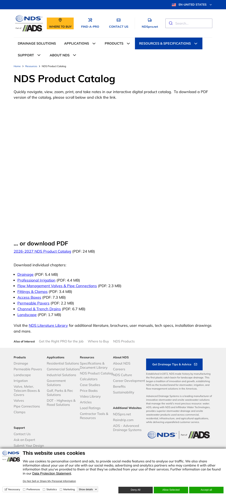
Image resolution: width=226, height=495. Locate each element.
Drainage (25, 274)
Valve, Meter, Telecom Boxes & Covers (27, 390)
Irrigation (21, 381)
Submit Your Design (29, 445)
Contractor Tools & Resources (94, 416)
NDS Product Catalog (96, 373)
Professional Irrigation (36, 280)
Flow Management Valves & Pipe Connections (57, 285)
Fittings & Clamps (32, 291)
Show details (86, 489)
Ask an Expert (24, 440)
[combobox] (188, 23)
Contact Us (22, 434)
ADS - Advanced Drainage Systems (127, 428)
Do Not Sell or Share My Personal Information (49, 481)
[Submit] (170, 23)
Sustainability (123, 392)
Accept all (206, 489)
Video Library (90, 396)
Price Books (89, 390)
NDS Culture (122, 375)
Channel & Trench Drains (39, 309)
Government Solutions (56, 383)
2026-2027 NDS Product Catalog (42, 251)
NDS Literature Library (48, 325)
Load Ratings (90, 408)
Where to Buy (98, 341)
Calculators (88, 379)
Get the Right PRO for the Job (61, 341)
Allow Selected (170, 489)
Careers (119, 369)
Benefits (119, 386)
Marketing (69, 489)
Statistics (51, 489)
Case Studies (90, 385)
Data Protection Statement (51, 473)
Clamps (19, 412)
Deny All (135, 489)
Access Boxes (29, 297)
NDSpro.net (122, 414)
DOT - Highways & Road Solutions (61, 402)
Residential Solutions (63, 363)
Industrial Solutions (61, 375)
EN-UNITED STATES (192, 5)
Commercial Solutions (63, 369)
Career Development (129, 381)
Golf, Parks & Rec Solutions (60, 392)
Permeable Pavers (33, 303)
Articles (86, 402)
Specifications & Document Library (94, 365)
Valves (19, 400)
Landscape (27, 314)
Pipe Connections (27, 406)
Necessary (14, 489)
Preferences (33, 489)
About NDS (121, 363)
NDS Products (124, 341)
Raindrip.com (123, 420)
